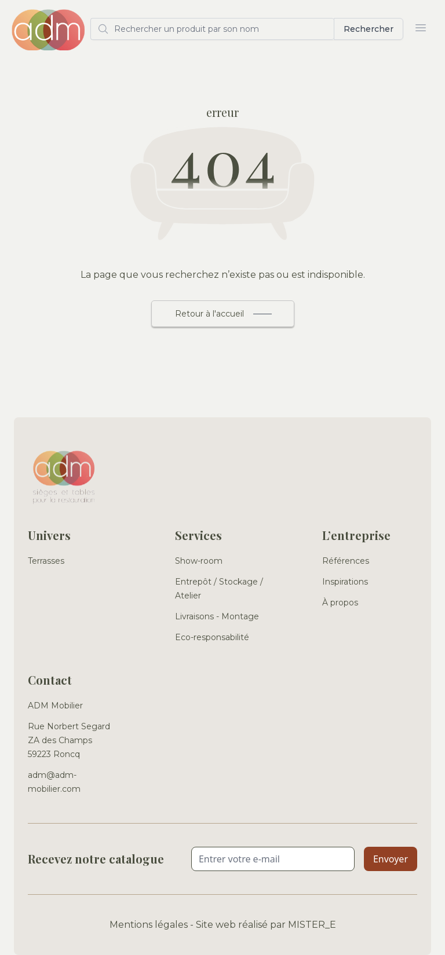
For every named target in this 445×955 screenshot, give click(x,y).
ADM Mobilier (55, 705)
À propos (340, 602)
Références (345, 561)
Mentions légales (149, 924)
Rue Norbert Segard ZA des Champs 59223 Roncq (69, 740)
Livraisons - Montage (217, 616)
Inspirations (345, 581)
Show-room (198, 561)
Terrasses (46, 561)
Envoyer (390, 859)
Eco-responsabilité (212, 637)
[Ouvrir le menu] (420, 28)
